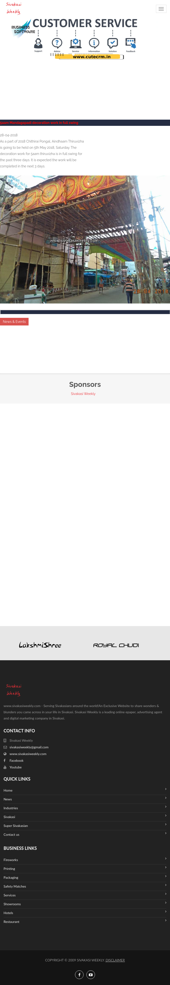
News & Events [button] (14, 322)
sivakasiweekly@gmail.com (29, 747)
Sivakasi (85, 816)
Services (85, 894)
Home (85, 789)
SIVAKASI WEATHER (85, 78)
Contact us (85, 833)
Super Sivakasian (85, 825)
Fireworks (85, 859)
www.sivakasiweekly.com (28, 754)
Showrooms (85, 903)
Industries (85, 807)
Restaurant (85, 921)
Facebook (17, 760)
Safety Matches (85, 885)
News (85, 798)
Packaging (85, 876)
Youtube (16, 767)
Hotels (85, 912)
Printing (85, 868)
